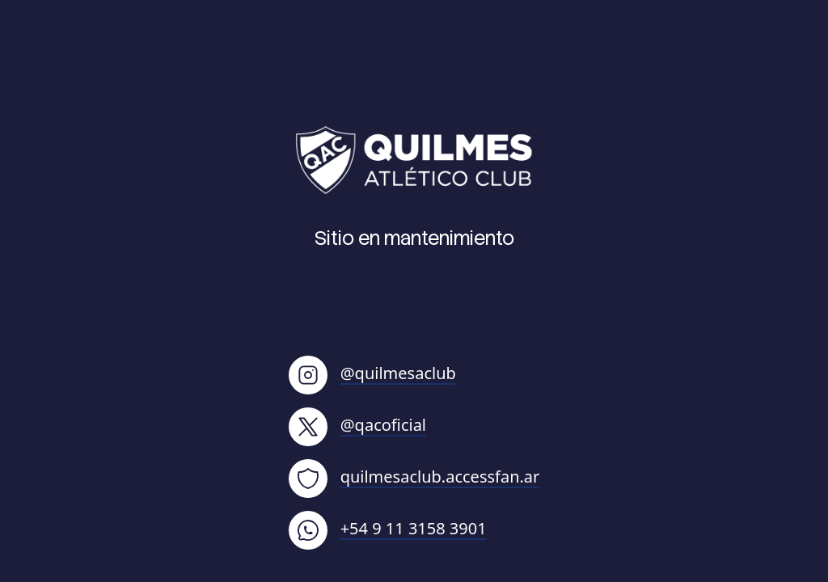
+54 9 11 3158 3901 (388, 528)
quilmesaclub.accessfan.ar (414, 476)
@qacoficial (357, 425)
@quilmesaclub (372, 373)
